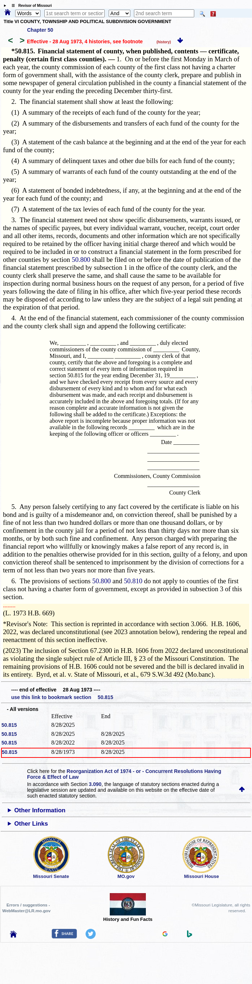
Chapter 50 (40, 30)
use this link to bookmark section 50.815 (62, 697)
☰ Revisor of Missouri (30, 6)
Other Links (31, 823)
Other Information (39, 810)
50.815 (9, 725)
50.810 (133, 581)
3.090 (95, 784)
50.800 (81, 259)
